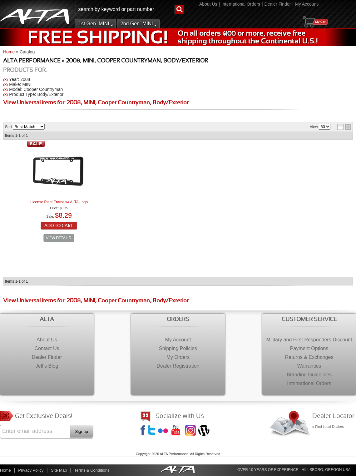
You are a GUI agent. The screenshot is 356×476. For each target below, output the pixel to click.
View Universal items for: (96, 103)
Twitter (152, 431)
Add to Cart (59, 226)
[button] (129, 9)
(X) (5, 79)
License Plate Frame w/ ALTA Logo (59, 202)
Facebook (144, 431)
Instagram (191, 431)
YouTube (177, 431)
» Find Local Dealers (328, 427)
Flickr (164, 431)
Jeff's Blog (204, 431)
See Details (59, 238)
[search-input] (125, 9)
